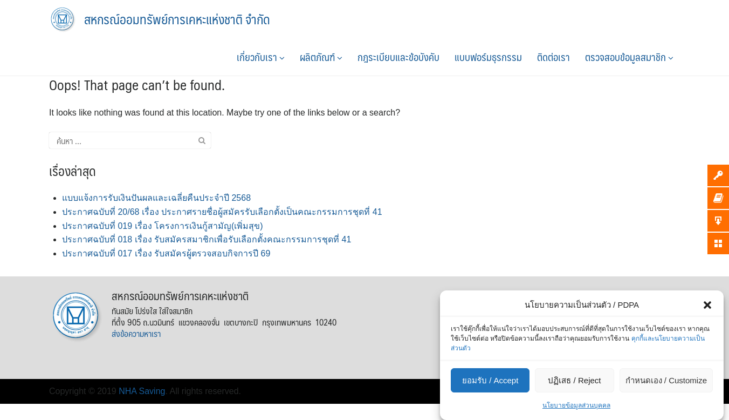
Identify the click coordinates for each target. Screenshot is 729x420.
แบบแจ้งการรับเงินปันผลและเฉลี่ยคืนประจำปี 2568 (156, 197)
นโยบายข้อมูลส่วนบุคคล (576, 405)
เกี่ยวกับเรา (261, 56)
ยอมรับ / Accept (490, 380)
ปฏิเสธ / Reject (574, 380)
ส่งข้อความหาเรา (136, 333)
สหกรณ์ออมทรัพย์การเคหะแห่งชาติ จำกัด (177, 19)
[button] (707, 305)
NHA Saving (142, 391)
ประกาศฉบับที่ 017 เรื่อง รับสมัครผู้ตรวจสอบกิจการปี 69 (166, 253)
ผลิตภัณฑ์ (321, 56)
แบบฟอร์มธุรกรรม (488, 56)
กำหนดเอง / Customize (666, 380)
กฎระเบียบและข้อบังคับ (398, 56)
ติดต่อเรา (553, 56)
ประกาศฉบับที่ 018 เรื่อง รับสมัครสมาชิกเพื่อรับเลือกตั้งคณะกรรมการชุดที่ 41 (206, 239)
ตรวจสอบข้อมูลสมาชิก (629, 56)
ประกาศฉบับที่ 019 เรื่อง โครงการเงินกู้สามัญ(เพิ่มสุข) (162, 226)
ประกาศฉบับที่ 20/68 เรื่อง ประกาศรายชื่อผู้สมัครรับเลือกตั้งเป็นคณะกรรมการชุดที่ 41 (222, 211)
